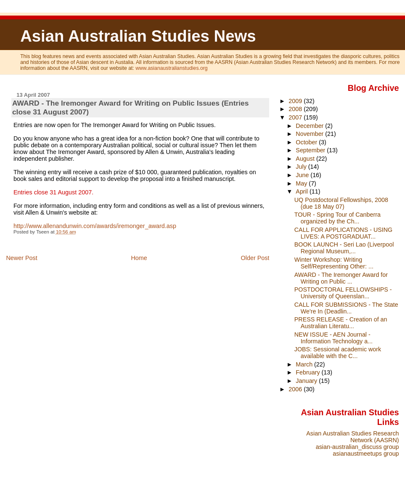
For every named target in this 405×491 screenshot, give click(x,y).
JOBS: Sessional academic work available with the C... (337, 352)
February (308, 372)
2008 (296, 109)
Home (139, 258)
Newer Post (21, 258)
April (303, 191)
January (307, 380)
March (305, 364)
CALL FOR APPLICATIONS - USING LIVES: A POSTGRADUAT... (343, 233)
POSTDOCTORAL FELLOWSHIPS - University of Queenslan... (343, 293)
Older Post (255, 258)
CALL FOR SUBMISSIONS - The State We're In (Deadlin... (346, 308)
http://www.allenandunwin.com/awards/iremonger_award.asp (94, 226)
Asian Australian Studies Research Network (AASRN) (352, 436)
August (306, 158)
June (303, 175)
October (307, 142)
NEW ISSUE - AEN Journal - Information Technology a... (333, 338)
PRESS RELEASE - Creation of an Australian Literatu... (340, 322)
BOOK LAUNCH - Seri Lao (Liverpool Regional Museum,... (344, 248)
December (310, 125)
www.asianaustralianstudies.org (171, 68)
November (310, 133)
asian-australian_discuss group (357, 446)
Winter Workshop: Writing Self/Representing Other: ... (333, 263)
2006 (296, 389)
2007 (296, 117)
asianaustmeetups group (366, 453)
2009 (296, 101)
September (311, 150)
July (302, 166)
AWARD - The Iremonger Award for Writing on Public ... (341, 278)
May (302, 183)
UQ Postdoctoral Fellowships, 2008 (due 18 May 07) (341, 203)
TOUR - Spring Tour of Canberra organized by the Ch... (337, 218)
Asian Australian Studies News (138, 36)
